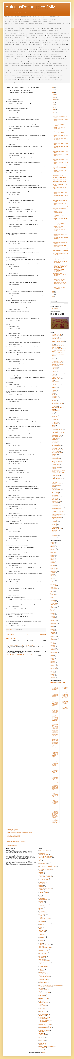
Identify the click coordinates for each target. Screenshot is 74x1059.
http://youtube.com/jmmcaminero (65, 700)
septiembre (55, 99)
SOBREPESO (51, 75)
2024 (53, 91)
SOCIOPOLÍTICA (8, 77)
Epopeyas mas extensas (20, 35)
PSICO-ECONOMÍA (48, 65)
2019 (53, 296)
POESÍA (6, 65)
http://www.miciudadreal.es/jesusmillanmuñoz (55, 715)
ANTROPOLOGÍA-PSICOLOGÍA (12, 19)
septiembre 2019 (54, 652)
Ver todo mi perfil (54, 684)
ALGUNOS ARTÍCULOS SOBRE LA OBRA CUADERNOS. (59, 267)
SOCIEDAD (60, 75)
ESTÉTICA (41, 35)
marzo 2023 (53, 597)
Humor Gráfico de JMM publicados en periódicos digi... (60, 257)
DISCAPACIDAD (29, 33)
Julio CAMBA (53, 49)
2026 (53, 87)
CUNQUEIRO (8, 30)
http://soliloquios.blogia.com (65, 712)
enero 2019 (53, 664)
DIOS (20, 33)
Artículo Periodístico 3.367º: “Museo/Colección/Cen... (58, 212)
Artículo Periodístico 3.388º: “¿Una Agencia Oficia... (59, 139)
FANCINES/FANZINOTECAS (61, 37)
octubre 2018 (53, 667)
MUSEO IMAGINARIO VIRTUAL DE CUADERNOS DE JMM (51, 58)
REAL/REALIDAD (23, 72)
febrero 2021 (53, 632)
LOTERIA (45, 54)
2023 (53, 92)
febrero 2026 (53, 546)
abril (54, 107)
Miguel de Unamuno (9, 58)
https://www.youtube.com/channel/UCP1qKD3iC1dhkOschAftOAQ (65, 696)
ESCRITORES (32, 35)
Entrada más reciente (10, 634)
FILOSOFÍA (7, 40)
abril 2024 (52, 578)
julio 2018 (52, 669)
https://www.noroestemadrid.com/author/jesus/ (55, 695)
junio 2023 (52, 593)
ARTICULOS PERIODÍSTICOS (35, 23)
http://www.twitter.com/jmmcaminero (65, 708)
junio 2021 (52, 627)
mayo (54, 105)
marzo (54, 109)
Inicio (27, 634)
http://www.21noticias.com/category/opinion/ (55, 771)
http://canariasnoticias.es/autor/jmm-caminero (55, 802)
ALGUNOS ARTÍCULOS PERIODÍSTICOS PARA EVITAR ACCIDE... (59, 274)
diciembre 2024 (53, 566)
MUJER (32, 58)
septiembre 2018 (54, 668)
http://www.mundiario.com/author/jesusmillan (55, 764)
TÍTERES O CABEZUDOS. (11, 79)
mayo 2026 (53, 542)
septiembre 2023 (54, 588)
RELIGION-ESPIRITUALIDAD (36, 72)
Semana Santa (25, 75)
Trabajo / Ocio (34, 79)
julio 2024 (52, 574)
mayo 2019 (53, 658)
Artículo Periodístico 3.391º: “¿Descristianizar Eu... (58, 131)
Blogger (43, 1052)
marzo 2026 (53, 545)
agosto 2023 (53, 590)
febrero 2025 (53, 564)
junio (54, 104)
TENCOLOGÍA (53, 77)
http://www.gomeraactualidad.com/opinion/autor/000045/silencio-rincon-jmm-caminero (55, 807)
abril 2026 (52, 543)
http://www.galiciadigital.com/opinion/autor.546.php (55, 775)
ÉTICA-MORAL (8, 37)
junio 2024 (52, 575)
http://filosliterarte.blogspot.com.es (65, 706)
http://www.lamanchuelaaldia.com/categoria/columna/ (55, 732)
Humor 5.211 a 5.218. (11, 638)
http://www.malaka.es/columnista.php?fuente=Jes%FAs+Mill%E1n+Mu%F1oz (55, 742)
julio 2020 (52, 640)
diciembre (55, 94)
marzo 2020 (53, 645)
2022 (53, 291)
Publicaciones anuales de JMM (52, 70)
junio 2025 (52, 558)
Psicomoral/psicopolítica (59, 68)
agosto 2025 (53, 555)
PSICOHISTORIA (46, 68)
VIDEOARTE (19, 82)
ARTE (51, 19)
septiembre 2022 (54, 606)
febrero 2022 (53, 616)
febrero (54, 110)
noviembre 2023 (54, 585)
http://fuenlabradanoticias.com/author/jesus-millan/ (55, 692)
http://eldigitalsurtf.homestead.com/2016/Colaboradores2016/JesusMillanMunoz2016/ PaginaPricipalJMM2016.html (55, 814)
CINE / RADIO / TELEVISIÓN (27, 26)
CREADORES (25, 28)
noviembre (55, 95)
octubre (54, 97)
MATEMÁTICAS (21, 56)
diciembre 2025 (53, 549)
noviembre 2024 (54, 568)
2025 (53, 89)
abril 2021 (52, 629)
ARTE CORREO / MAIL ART (11, 21)
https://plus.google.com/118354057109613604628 (65, 702)
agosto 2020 (53, 639)
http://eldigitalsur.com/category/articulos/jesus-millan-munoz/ (55, 821)
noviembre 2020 (54, 636)
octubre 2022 (53, 604)
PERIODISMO (29, 63)
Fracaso (42, 40)
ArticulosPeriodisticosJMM (31, 6)
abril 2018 (52, 674)
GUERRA (30, 44)
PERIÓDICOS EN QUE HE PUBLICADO (14, 63)
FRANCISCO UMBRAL (53, 40)
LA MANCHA (63, 49)
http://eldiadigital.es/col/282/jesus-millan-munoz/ (55, 711)
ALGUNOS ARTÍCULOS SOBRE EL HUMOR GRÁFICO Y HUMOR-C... (60, 283)
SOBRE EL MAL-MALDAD (38, 75)
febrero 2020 (53, 646)
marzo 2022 (53, 614)
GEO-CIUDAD (25, 42)
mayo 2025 (53, 559)
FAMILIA (49, 37)
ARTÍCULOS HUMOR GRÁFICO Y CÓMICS (14, 23)
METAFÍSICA (46, 56)
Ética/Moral (40, 37)
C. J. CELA (7, 26)
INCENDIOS (7, 47)
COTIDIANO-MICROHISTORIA (11, 28)
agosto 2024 (53, 572)
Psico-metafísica (8, 68)
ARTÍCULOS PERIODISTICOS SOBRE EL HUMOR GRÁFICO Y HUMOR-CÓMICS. (23, 650)
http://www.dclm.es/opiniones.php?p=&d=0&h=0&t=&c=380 (55, 704)
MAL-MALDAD (54, 54)
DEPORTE (34, 30)
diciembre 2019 (53, 649)
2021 (53, 292)
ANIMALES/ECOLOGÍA (51, 16)
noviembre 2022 (54, 603)
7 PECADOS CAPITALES (10, 16)
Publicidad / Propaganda (10, 72)
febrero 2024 (53, 581)
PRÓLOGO (37, 65)
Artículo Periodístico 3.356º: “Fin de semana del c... (59, 246)
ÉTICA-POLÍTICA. (31, 37)
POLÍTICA (14, 65)
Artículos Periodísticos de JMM (58, 682)
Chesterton (15, 26)
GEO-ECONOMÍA (47, 42)
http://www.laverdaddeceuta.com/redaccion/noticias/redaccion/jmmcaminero (55, 787)
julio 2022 (52, 609)
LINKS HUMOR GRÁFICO (23, 54)
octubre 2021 (53, 622)
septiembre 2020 (54, 638)
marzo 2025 (53, 562)
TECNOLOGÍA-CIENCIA (40, 77)
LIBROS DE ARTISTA (42, 51)
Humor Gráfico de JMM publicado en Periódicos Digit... (60, 262)
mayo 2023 (53, 594)
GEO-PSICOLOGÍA (20, 44)
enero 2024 (53, 582)
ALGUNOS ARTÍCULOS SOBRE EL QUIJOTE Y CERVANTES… (59, 277)
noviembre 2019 (54, 651)
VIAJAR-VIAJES (8, 82)
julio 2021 (52, 626)
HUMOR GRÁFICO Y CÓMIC (58, 44)
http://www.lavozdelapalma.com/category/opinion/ (55, 792)
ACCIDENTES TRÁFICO (25, 16)
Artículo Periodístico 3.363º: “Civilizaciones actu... (58, 227)
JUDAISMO (32, 49)
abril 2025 (52, 561)
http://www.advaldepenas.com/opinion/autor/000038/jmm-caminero (55, 719)
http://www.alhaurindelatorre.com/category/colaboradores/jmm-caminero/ (55, 754)
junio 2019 (52, 656)
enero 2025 (53, 565)
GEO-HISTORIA (57, 42)
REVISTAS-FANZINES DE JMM (12, 75)
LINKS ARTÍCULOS (9, 54)
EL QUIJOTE (64, 33)
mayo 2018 (53, 672)
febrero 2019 (53, 662)
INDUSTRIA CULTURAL (51, 47)
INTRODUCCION (22, 49)
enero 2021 (53, 633)
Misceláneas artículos (22, 58)
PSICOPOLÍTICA (8, 70)
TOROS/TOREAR (24, 79)
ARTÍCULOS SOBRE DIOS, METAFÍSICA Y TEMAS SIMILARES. (60, 265)
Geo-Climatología (35, 42)
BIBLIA (66, 23)
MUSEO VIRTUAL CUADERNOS (12, 61)
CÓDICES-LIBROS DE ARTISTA (45, 26)
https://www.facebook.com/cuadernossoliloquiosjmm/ (65, 692)
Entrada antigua (43, 634)
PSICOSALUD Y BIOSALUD (22, 70)
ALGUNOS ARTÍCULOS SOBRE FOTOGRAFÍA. (59, 285)
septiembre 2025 (54, 553)
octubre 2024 (53, 569)
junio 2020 (52, 642)
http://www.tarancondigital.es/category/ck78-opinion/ (55, 727)
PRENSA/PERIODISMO (26, 65)
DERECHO (43, 30)
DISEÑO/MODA (40, 33)
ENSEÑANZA (8, 35)
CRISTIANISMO (36, 28)
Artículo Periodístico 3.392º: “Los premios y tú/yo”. (59, 128)
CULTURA (56, 28)
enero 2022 (53, 617)
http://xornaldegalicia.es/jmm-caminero (55, 767)
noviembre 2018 (54, 665)
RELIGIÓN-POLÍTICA (52, 72)
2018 (53, 297)
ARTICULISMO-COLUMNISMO (40, 21)
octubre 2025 (53, 552)
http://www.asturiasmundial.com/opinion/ (55, 778)
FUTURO (64, 40)
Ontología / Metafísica (36, 61)
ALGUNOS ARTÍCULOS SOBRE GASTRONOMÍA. (59, 288)
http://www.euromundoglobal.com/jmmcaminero (55, 688)
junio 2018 (52, 671)
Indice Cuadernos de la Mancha (21, 47)
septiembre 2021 (54, 623)
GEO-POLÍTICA (8, 44)
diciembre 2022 (53, 601)
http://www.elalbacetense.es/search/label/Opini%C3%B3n (55, 724)
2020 (53, 294)
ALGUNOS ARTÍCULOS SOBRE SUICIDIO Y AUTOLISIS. (59, 280)
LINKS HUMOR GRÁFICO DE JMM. (59, 175)
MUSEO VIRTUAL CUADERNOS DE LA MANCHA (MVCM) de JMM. (20, 645)
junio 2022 (52, 610)
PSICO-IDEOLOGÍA (60, 65)
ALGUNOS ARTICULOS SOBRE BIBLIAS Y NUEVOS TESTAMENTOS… (59, 270)
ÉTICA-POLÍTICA (19, 37)
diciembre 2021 (53, 619)
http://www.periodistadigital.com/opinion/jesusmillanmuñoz (55, 700)
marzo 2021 (53, 630)
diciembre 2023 (53, 584)
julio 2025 (52, 556)
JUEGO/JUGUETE (43, 49)
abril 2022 (52, 613)
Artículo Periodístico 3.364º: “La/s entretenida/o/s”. (59, 224)
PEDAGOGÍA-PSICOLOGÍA (56, 61)
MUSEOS (25, 61)
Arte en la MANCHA (25, 21)
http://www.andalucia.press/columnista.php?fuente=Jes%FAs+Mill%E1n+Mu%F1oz (55, 748)
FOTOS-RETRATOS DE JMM (30, 40)
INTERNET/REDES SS (10, 49)
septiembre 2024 (54, 571)
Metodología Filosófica (58, 56)
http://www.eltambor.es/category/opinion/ (55, 795)
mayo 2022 (53, 611)
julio (54, 102)
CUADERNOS (47, 28)
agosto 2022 (53, 607)
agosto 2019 (53, 654)
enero (54, 112)
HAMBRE (38, 44)
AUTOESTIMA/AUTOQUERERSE (53, 23)
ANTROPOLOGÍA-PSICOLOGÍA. (29, 19)
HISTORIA (46, 44)
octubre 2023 (53, 587)
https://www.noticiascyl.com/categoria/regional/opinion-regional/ (55, 736)
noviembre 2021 (54, 620)
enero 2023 (53, 600)
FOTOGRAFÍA (17, 40)
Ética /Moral (57, 35)
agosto (54, 100)
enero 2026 (53, 548)
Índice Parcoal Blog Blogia (37, 47)
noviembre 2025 (54, 551)
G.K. (6, 42)
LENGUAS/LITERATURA (10, 51)
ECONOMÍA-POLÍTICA (52, 33)
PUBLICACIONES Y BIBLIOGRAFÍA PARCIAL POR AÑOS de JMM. (20, 654)
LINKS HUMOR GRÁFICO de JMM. (59, 177)
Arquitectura (44, 19)
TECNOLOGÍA (28, 77)
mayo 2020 (53, 643)
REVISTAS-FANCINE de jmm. (58, 214)
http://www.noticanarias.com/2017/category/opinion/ (55, 799)
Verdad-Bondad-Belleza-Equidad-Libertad (50, 79)
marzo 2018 (53, 675)
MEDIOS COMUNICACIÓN (34, 56)
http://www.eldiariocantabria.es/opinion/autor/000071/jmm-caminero (55, 782)
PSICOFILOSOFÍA (34, 68)
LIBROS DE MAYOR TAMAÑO (57, 51)
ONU (45, 61)
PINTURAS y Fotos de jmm (42, 63)
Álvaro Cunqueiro (38, 16)
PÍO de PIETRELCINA (57, 63)
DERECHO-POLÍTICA (54, 30)
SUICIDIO (19, 77)
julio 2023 (52, 591)
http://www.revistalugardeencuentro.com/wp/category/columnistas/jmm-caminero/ (55, 760)
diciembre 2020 (53, 635)
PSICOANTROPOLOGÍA (20, 68)
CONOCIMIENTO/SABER (62, 26)
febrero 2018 (53, 677)
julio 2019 (52, 655)
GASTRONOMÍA (14, 42)
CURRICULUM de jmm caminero (21, 30)
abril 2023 (52, 595)
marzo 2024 (53, 580)
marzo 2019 (53, 661)
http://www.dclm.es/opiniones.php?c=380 (55, 708)
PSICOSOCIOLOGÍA (37, 70)
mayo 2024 (53, 577)
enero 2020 (53, 648)
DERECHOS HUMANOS (10, 33)
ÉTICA (49, 35)
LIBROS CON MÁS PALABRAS (27, 51)
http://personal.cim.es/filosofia (65, 688)
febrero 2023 (53, 598)
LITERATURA (36, 54)
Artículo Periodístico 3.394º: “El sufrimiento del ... (58, 123)
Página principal (55, 308)
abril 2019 (52, 659)
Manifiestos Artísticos (9, 56)
